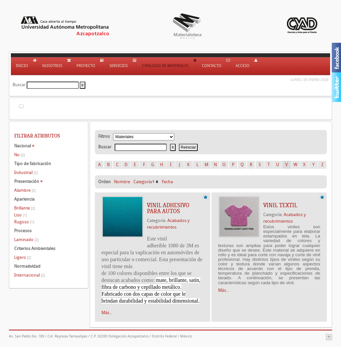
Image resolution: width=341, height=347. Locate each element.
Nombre (122, 181)
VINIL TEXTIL (280, 205)
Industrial (26, 172)
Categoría (142, 181)
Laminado (26, 239)
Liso (20, 214)
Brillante (24, 208)
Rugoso (24, 221)
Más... (106, 312)
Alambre (25, 190)
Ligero (22, 257)
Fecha (167, 181)
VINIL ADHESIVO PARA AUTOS (168, 208)
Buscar (19, 84)
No (19, 154)
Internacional (29, 275)
